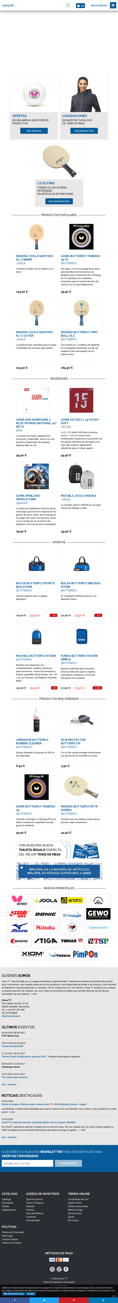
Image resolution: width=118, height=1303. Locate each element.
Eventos (30, 1209)
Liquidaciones (75, 116)
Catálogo (6, 1199)
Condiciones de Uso (78, 1199)
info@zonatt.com (11, 1016)
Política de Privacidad (13, 1232)
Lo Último (46, 183)
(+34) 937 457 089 (15, 1009)
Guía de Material (34, 1213)
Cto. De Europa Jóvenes (15, 1077)
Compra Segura (10, 1239)
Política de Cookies (11, 1242)
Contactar (31, 1217)
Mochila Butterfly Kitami (36, 656)
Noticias (30, 1206)
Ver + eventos (9, 1084)
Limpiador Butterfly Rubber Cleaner (32, 741)
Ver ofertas (34, 131)
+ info (34, 994)
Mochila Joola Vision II (78, 495)
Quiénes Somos (34, 1199)
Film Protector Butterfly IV (73, 741)
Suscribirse (68, 1163)
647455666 (11, 1013)
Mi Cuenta (73, 1220)
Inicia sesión (99, 5)
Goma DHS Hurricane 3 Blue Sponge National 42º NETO (36, 423)
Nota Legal (7, 1235)
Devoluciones (75, 1213)
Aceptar (30, 1294)
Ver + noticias (9, 1137)
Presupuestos (33, 1220)
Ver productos (84, 131)
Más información (59, 201)
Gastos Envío (75, 1202)
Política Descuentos (78, 1206)
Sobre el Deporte (34, 1202)
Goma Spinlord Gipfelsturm (28, 497)
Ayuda (71, 1217)
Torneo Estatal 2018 (12, 1046)
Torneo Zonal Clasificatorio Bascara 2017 (24, 1056)
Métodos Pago (75, 1209)
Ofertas (19, 116)
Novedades (7, 1202)
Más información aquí (14, 1294)
